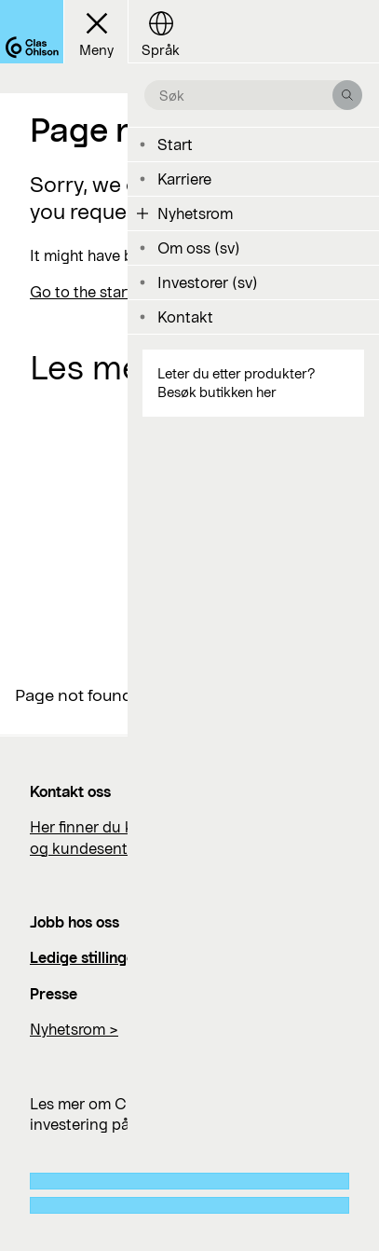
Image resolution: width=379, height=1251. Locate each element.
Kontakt (185, 316)
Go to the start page (100, 291)
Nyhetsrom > (74, 1029)
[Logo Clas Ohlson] (31, 31)
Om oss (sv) (198, 247)
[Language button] (160, 31)
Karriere (184, 178)
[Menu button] (95, 31)
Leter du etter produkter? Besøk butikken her (236, 382)
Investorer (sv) (207, 282)
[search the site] (245, 95)
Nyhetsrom (195, 213)
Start (175, 144)
